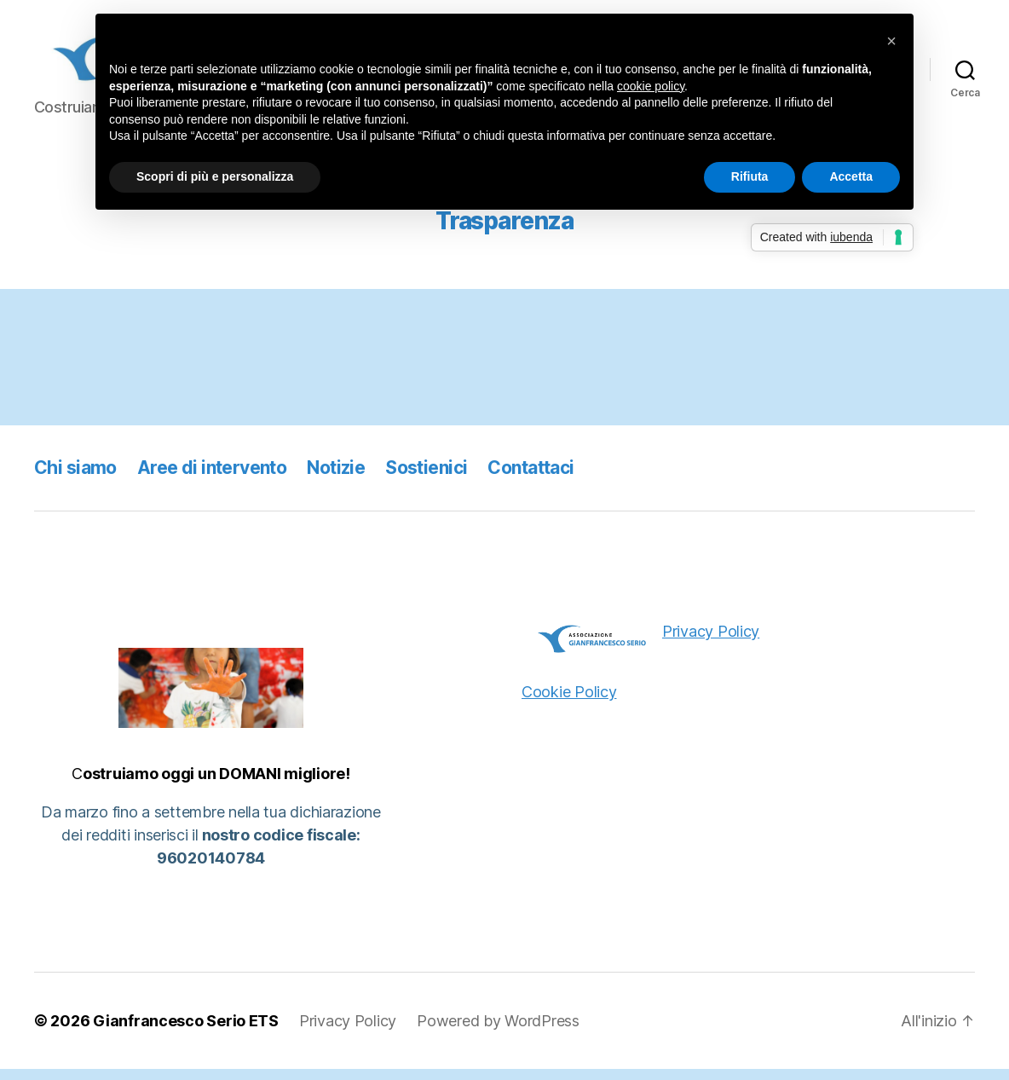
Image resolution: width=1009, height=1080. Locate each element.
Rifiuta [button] (750, 176)
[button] (891, 41)
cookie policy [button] (650, 86)
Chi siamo (75, 477)
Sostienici (426, 477)
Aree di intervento (212, 477)
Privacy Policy (710, 641)
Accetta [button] (851, 176)
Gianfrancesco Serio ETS (186, 1032)
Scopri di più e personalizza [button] (214, 176)
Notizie (336, 477)
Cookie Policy (569, 702)
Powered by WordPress (498, 1032)
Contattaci (530, 477)
